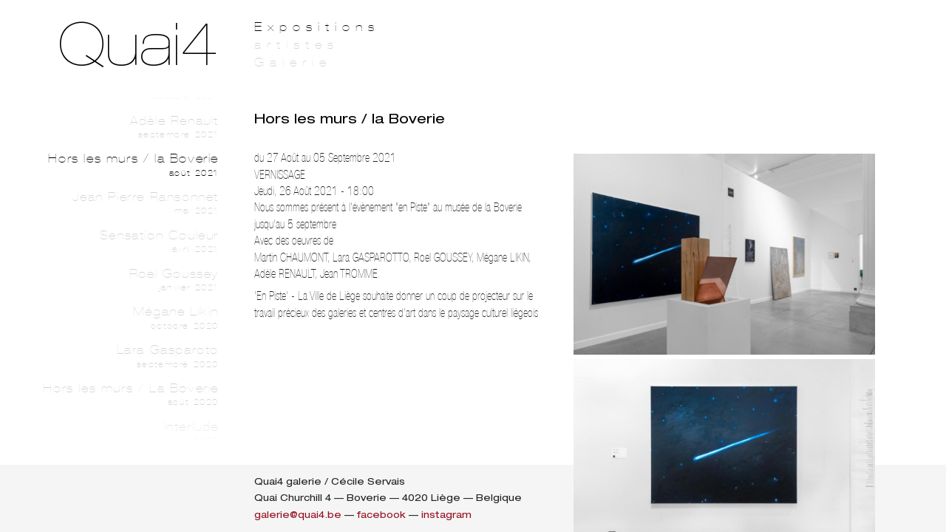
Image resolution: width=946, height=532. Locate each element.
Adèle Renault (130, 127)
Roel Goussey (130, 280)
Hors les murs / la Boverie (130, 164)
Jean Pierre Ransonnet (130, 203)
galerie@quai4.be (297, 514)
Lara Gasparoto (130, 356)
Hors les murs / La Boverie (130, 394)
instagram (446, 514)
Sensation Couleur (130, 241)
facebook (381, 514)
